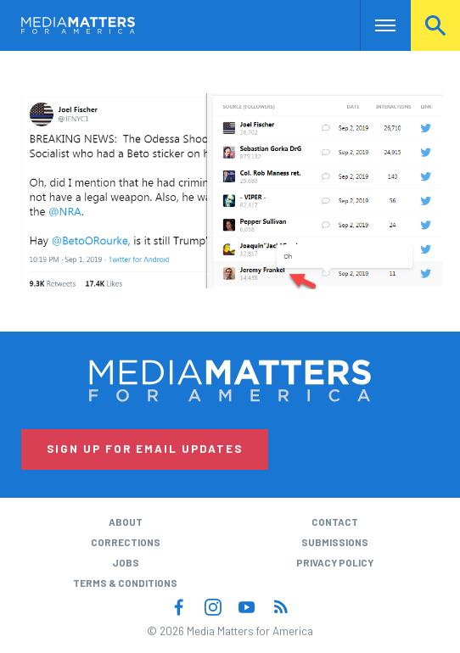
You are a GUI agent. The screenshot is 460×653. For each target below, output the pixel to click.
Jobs (125, 562)
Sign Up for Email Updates (145, 448)
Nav (373, 25)
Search (435, 25)
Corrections (125, 542)
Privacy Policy (334, 562)
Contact (334, 521)
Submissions (334, 542)
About (126, 521)
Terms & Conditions (125, 583)
